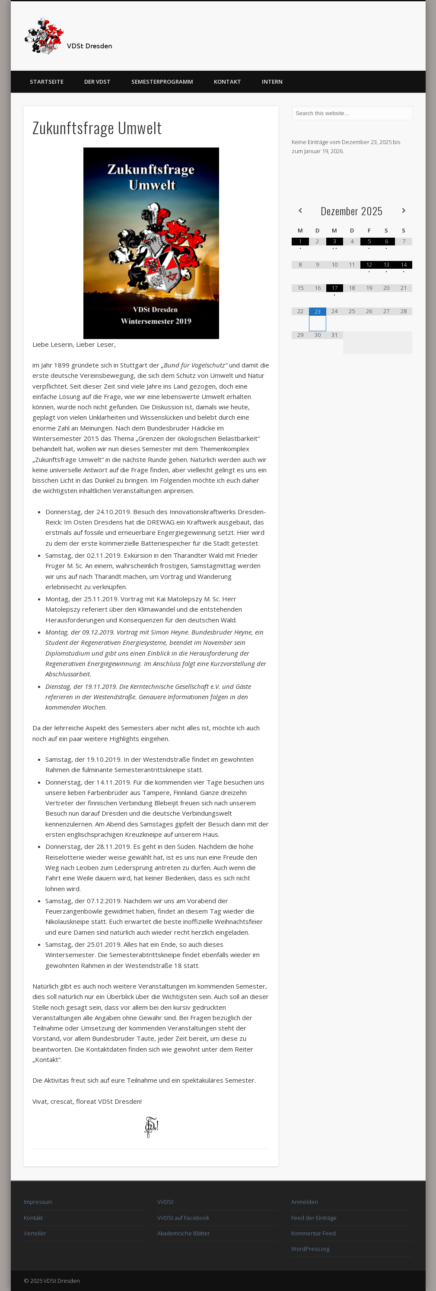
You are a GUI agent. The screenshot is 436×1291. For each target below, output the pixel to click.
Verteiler (35, 1233)
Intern (272, 81)
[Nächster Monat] (403, 210)
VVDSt (165, 1202)
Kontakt (227, 81)
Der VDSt (97, 81)
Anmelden (304, 1202)
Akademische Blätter (183, 1233)
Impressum (38, 1202)
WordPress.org (310, 1249)
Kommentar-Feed (313, 1233)
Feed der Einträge (314, 1218)
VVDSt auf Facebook (183, 1218)
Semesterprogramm (162, 81)
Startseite (47, 81)
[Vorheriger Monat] (300, 210)
